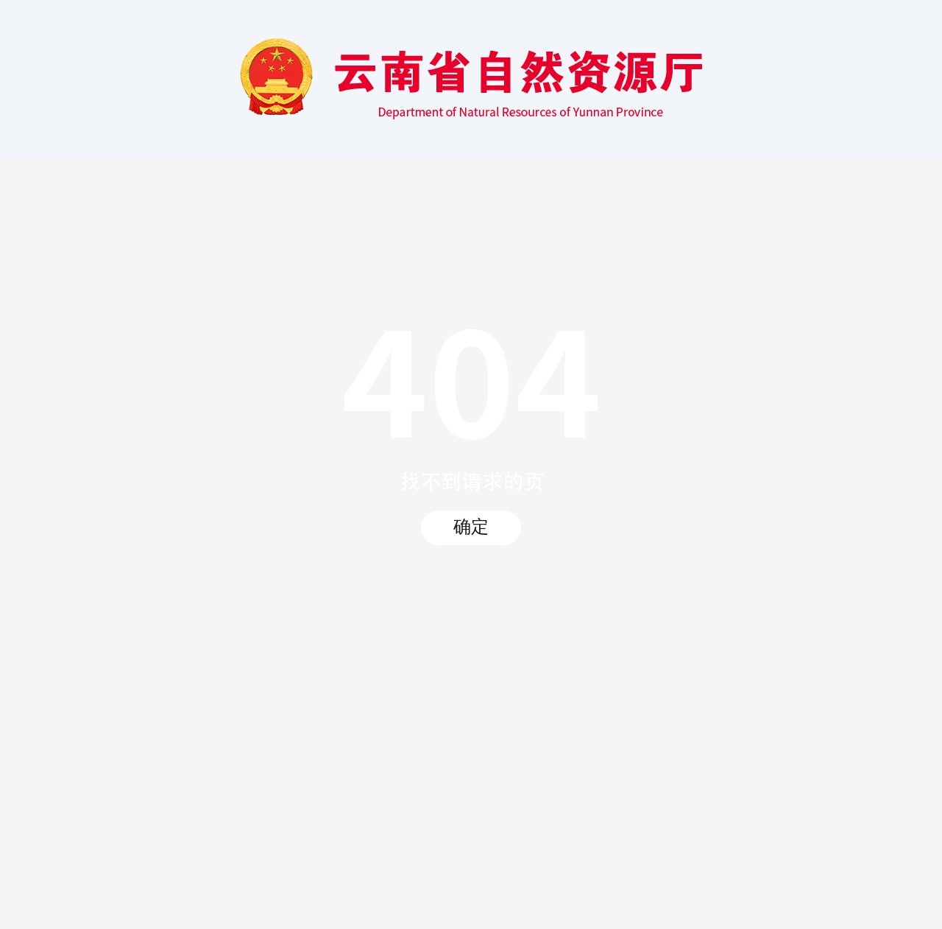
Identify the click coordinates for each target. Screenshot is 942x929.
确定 (471, 526)
